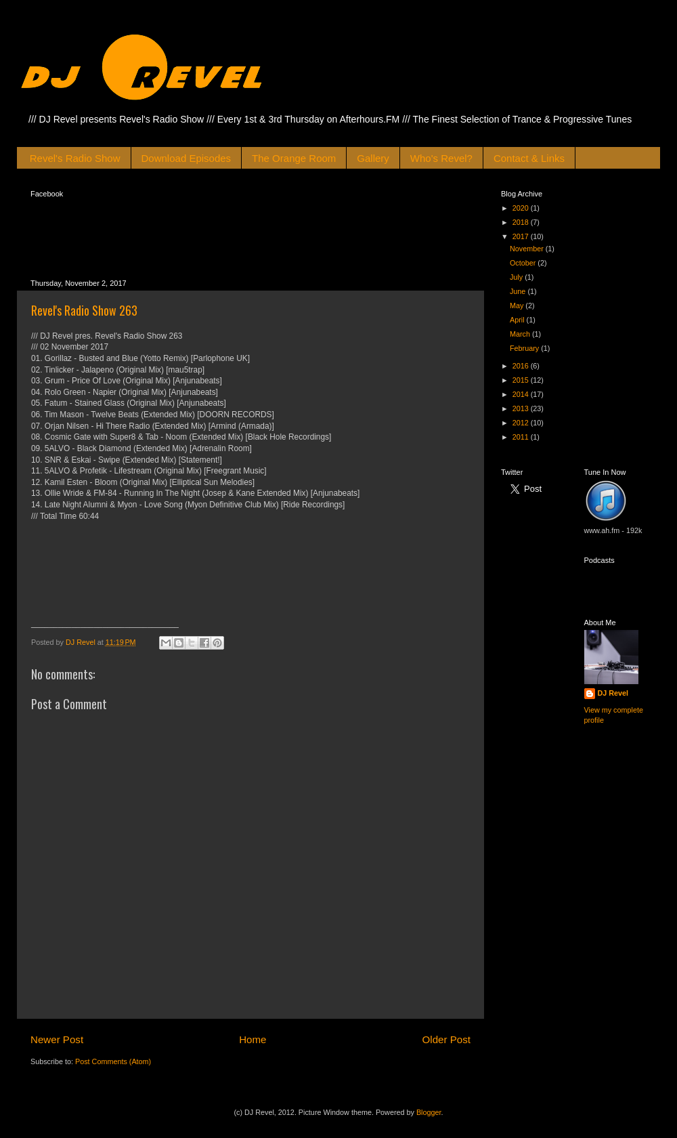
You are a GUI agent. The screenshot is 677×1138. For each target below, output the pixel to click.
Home (252, 1039)
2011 (521, 437)
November (528, 249)
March (521, 334)
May (517, 305)
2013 (521, 408)
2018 (521, 222)
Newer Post (56, 1039)
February (525, 348)
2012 (521, 423)
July (517, 277)
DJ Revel (613, 693)
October (524, 263)
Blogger (428, 1112)
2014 (521, 394)
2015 (521, 380)
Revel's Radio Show (75, 158)
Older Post (446, 1039)
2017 (521, 236)
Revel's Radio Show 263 (84, 310)
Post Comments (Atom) (113, 1061)
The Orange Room (294, 158)
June (518, 291)
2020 (521, 208)
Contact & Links (529, 158)
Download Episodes (186, 158)
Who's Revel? (441, 158)
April (518, 320)
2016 (521, 366)
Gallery (373, 158)
